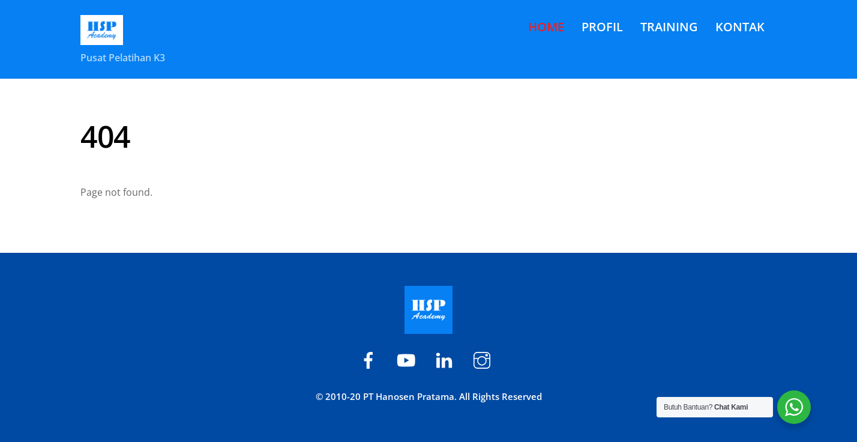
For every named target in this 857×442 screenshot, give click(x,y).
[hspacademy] (446, 359)
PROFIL (602, 27)
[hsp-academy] (370, 359)
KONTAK (740, 27)
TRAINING (669, 27)
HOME (546, 27)
